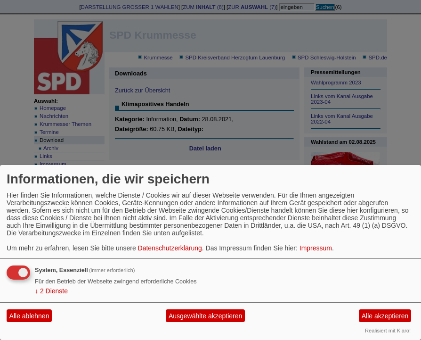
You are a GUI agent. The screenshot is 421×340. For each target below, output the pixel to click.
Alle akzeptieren (385, 316)
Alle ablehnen (29, 316)
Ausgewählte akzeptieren (205, 316)
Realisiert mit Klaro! (388, 330)
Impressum (316, 248)
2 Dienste (51, 291)
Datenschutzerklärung (170, 248)
